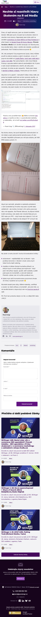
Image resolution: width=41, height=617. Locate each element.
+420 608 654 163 (20, 591)
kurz (17, 345)
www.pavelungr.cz (18, 336)
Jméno (5, 381)
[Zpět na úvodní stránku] (5, 2)
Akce (19, 21)
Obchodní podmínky (29, 607)
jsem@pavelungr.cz (20, 594)
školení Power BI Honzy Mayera (22, 42)
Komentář (6, 366)
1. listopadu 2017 (29, 126)
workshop (32, 345)
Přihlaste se (20, 578)
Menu (37, 2)
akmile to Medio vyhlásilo (11, 71)
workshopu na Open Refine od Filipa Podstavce (22, 40)
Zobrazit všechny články (20, 554)
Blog (6, 6)
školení (26, 345)
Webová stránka (7, 395)
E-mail (5, 388)
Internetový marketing (29, 21)
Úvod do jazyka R (33, 289)
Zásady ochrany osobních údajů (14, 607)
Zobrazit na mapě (34, 587)
